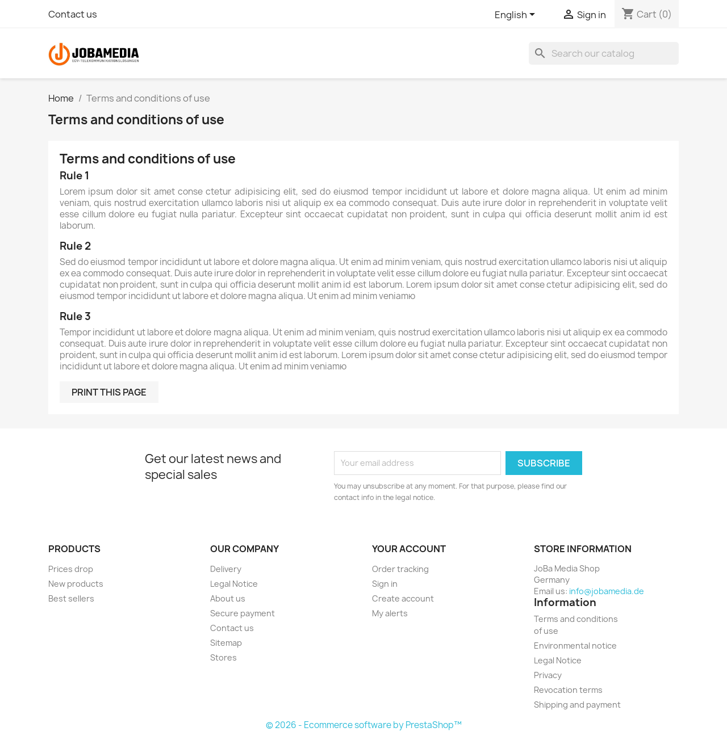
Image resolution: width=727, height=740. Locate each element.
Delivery (225, 569)
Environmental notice (575, 645)
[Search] (604, 53)
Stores (223, 657)
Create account (403, 598)
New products (75, 583)
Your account (409, 549)
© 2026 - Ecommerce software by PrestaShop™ (364, 725)
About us (227, 598)
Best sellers (71, 598)
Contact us (72, 14)
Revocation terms (568, 689)
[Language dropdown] (517, 15)
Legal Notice (234, 583)
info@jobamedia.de (606, 591)
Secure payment (242, 613)
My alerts (390, 613)
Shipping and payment (577, 704)
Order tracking (400, 569)
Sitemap (226, 642)
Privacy (548, 675)
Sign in (385, 583)
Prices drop (70, 569)
